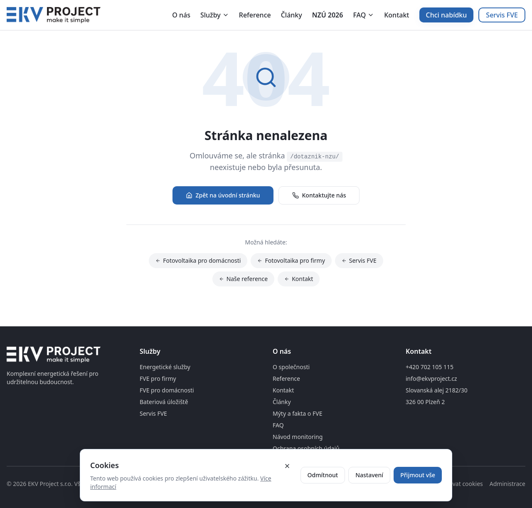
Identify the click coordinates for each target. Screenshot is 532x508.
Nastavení (369, 475)
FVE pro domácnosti (167, 390)
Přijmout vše (417, 475)
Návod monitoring (298, 437)
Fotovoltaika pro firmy (291, 262)
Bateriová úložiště (164, 402)
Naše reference (243, 280)
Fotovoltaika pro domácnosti (198, 262)
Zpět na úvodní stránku (223, 195)
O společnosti (291, 367)
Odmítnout (323, 475)
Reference (255, 15)
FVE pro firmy (158, 378)
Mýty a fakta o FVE (297, 413)
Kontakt (396, 15)
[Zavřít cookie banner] (287, 466)
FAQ (363, 15)
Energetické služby (165, 367)
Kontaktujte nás (319, 195)
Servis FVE (502, 15)
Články (291, 15)
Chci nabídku (446, 15)
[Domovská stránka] (54, 15)
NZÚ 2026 (327, 15)
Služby (214, 15)
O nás (181, 15)
